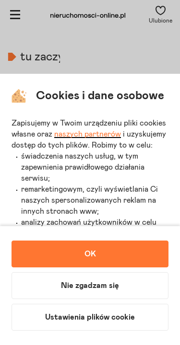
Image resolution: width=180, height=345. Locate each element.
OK (90, 254)
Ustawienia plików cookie (90, 317)
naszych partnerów (87, 134)
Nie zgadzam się (90, 285)
